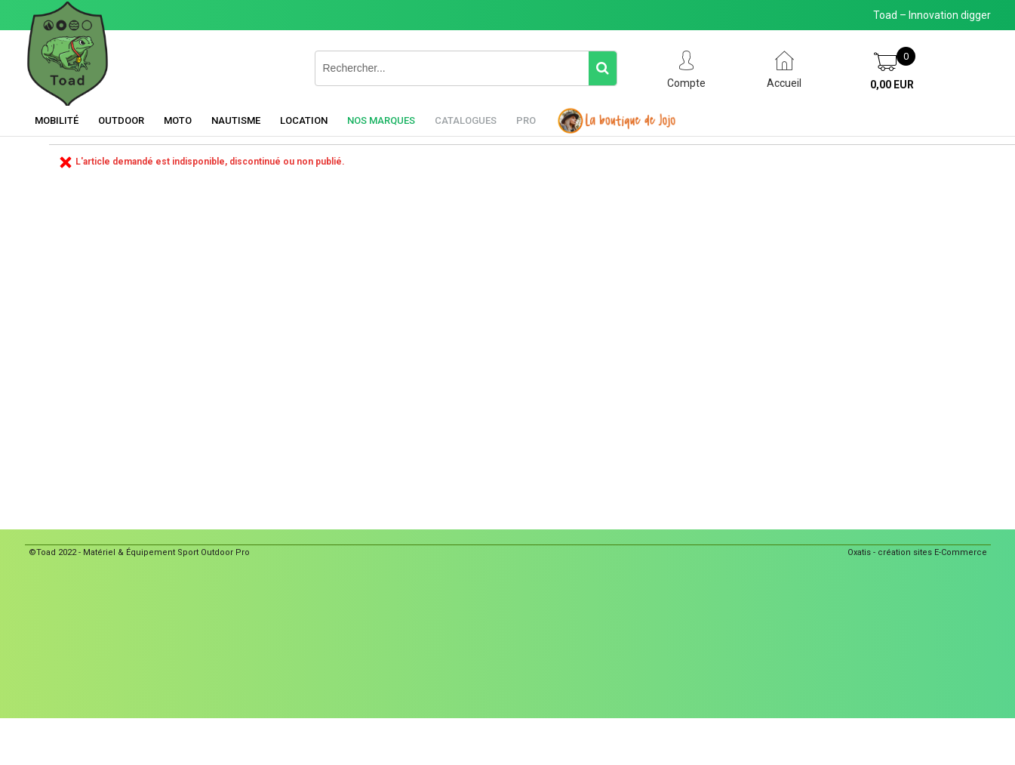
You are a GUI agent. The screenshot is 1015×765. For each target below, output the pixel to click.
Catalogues (466, 120)
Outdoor (121, 120)
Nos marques (381, 120)
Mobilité (56, 120)
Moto (178, 120)
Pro (526, 120)
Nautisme (235, 120)
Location (304, 120)
